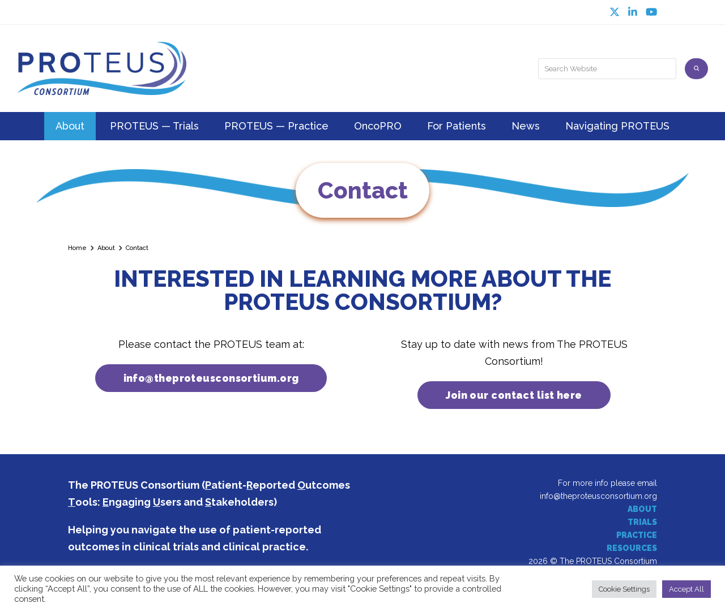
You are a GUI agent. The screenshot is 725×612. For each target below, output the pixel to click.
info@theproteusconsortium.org (598, 496)
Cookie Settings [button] (624, 589)
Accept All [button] (686, 589)
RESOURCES (632, 548)
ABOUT (642, 509)
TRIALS (642, 522)
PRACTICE (636, 535)
